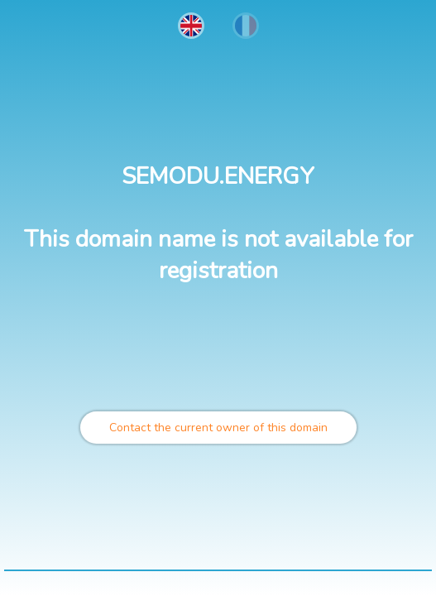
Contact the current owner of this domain (218, 427)
